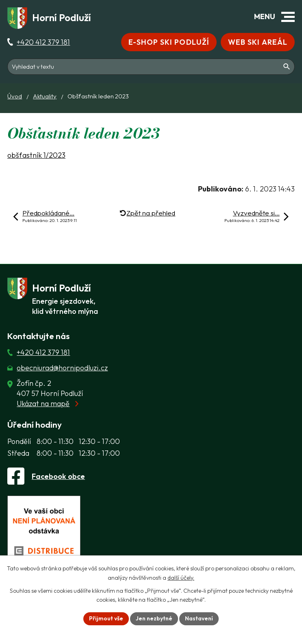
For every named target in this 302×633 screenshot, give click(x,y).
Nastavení (199, 618)
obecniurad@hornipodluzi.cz (62, 367)
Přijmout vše (106, 618)
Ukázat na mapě (43, 403)
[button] (288, 17)
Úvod (14, 96)
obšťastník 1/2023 (36, 155)
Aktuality (44, 96)
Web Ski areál (257, 42)
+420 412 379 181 (43, 42)
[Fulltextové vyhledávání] (151, 67)
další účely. (180, 577)
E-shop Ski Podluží (168, 42)
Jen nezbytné (154, 618)
